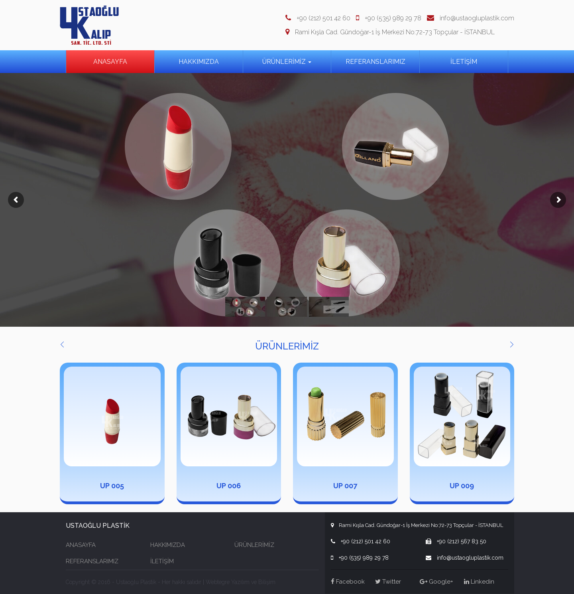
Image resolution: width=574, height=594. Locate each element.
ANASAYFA (110, 61)
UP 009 (462, 486)
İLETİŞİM (463, 61)
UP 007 (345, 486)
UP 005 (112, 486)
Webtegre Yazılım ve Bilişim (240, 582)
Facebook (348, 581)
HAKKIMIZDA (199, 61)
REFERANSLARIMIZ (375, 61)
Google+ (436, 581)
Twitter (388, 581)
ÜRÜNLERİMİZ (286, 61)
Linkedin (479, 581)
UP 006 (228, 486)
